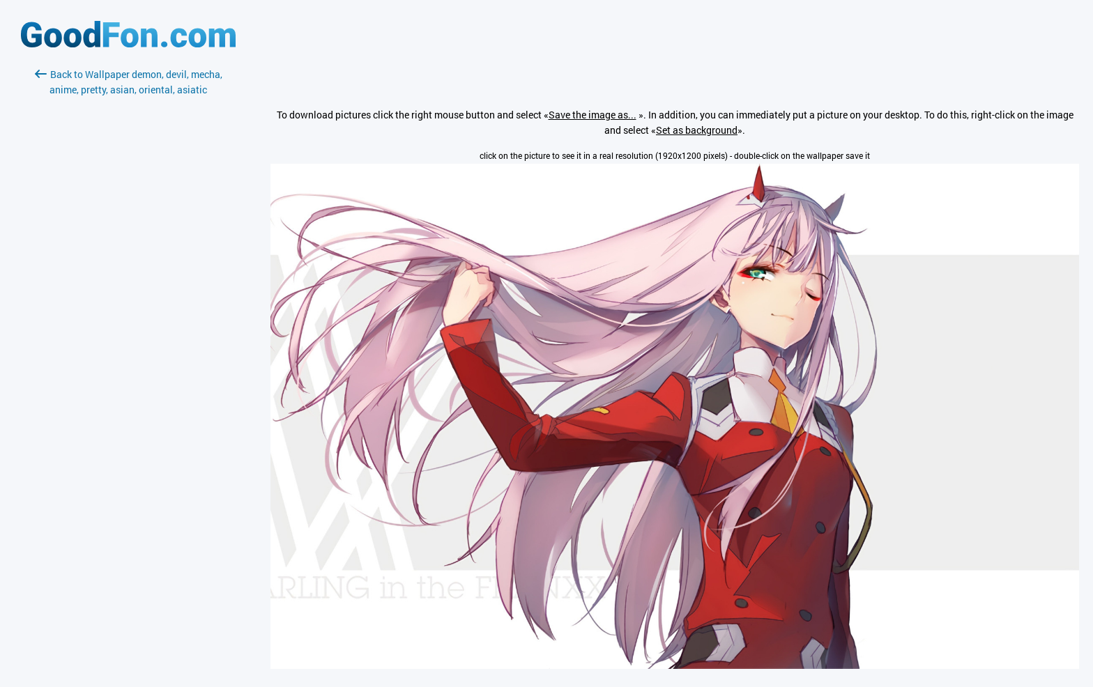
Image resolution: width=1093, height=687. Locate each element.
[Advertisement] (128, 262)
